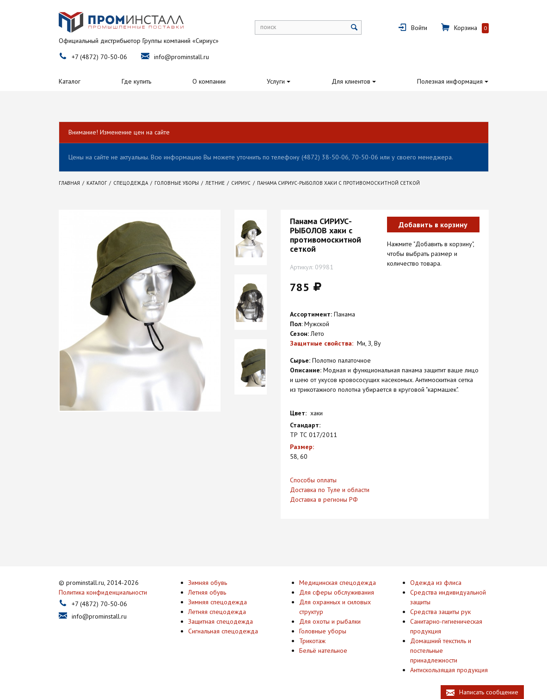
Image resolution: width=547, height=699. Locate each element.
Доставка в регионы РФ (324, 499)
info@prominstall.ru (181, 57)
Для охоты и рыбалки (330, 620)
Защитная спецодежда (220, 620)
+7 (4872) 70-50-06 (99, 57)
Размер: (302, 447)
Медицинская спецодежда (337, 581)
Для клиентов (351, 81)
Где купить (136, 81)
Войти (419, 28)
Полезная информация (450, 81)
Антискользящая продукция (449, 668)
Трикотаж (312, 639)
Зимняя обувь (207, 581)
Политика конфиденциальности (103, 591)
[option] (250, 237)
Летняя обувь (207, 591)
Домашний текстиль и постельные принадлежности (440, 649)
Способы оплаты (313, 480)
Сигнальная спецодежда (223, 630)
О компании (209, 81)
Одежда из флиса (435, 581)
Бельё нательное (323, 649)
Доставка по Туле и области (329, 490)
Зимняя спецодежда (217, 600)
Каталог (69, 81)
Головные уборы (322, 630)
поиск (268, 27)
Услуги (276, 81)
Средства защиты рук (440, 610)
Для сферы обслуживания (336, 591)
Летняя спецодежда (217, 610)
